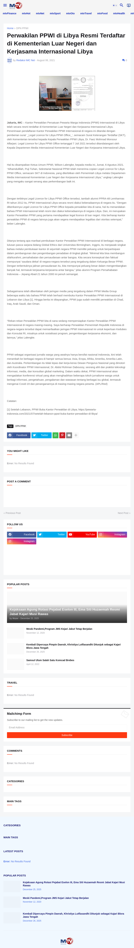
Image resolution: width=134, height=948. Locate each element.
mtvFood (102, 13)
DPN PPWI (22, 28)
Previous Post (13, 513)
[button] (5, 5)
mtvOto (70, 13)
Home (10, 28)
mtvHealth (119, 13)
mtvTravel (86, 13)
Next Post (123, 513)
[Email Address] (67, 727)
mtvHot (26, 13)
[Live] (128, 5)
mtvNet (40, 13)
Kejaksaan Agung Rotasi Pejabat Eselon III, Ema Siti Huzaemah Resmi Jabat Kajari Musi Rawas (74, 884)
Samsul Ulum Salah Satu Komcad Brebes (50, 660)
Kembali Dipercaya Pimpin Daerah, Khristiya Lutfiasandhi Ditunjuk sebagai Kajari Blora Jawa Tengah (73, 646)
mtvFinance (9, 13)
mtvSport (55, 13)
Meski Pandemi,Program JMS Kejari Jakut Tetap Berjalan (59, 628)
